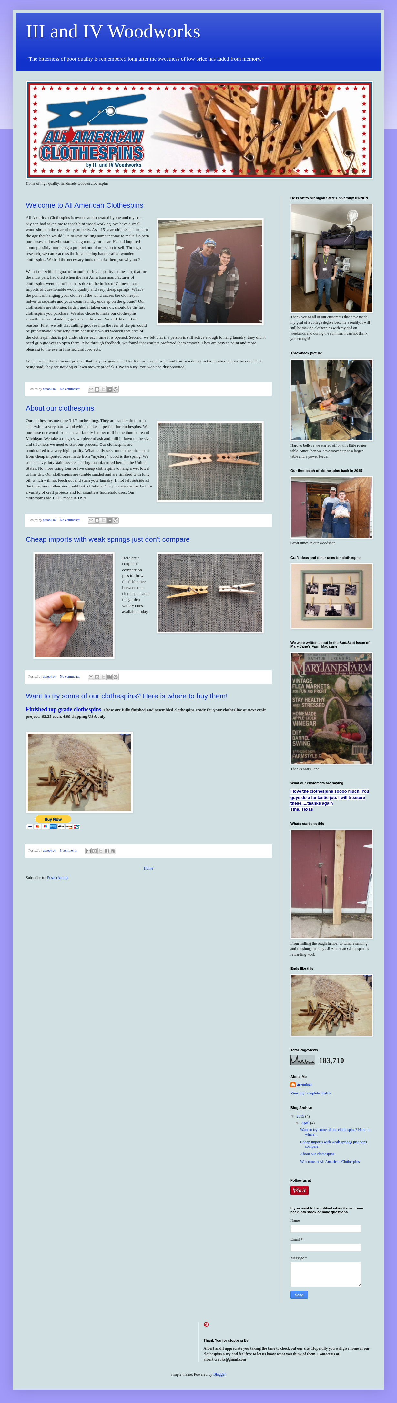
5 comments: (69, 850)
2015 (301, 1116)
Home (148, 868)
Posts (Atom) (57, 877)
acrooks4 (304, 1085)
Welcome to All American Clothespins (84, 205)
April (305, 1123)
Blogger (219, 1374)
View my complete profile (310, 1093)
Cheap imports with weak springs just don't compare (108, 539)
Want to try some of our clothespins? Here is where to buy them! (127, 696)
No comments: (70, 389)
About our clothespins (60, 408)
